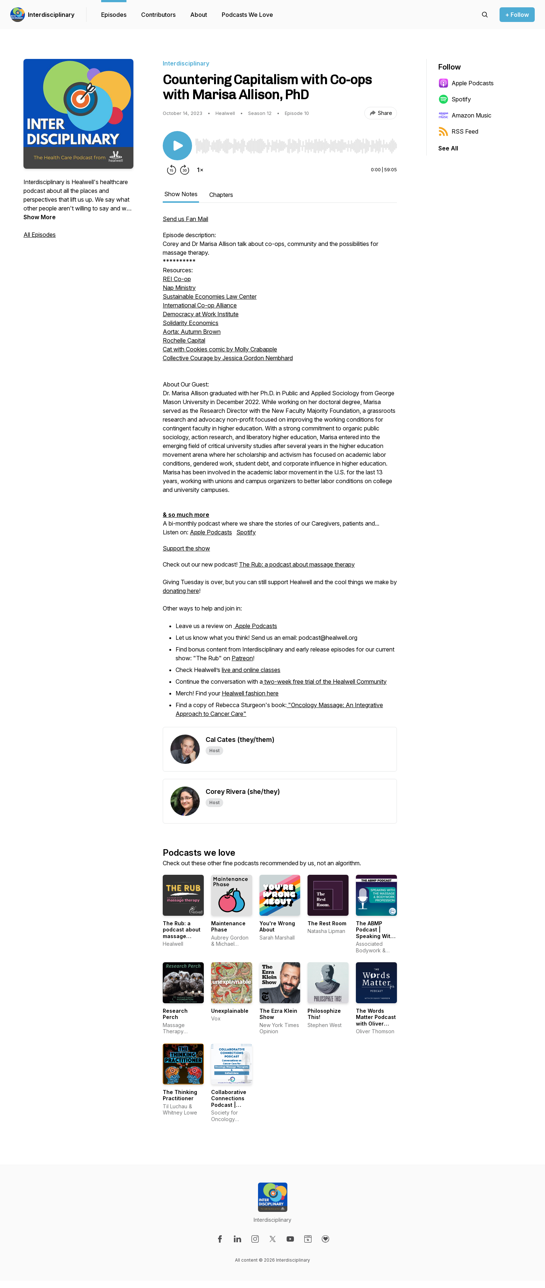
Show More (39, 217)
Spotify (246, 532)
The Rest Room (327, 923)
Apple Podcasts (211, 532)
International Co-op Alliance (200, 305)
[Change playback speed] (200, 170)
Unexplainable (229, 1011)
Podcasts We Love (247, 14)
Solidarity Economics (190, 322)
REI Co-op (177, 279)
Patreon (242, 658)
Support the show (186, 548)
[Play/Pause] (177, 145)
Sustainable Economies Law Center (210, 296)
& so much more (186, 514)
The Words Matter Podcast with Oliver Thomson (376, 1020)
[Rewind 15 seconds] (171, 170)
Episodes (113, 14)
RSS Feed (458, 131)
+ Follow (517, 14)
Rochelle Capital (184, 340)
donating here (181, 590)
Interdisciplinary (51, 14)
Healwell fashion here (250, 693)
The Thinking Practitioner (180, 1095)
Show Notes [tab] (181, 194)
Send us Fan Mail (185, 219)
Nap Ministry (179, 287)
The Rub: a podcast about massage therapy (297, 564)
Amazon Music (464, 115)
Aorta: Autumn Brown (192, 331)
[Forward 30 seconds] (185, 170)
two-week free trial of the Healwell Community (325, 681)
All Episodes (39, 234)
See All (448, 148)
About (198, 14)
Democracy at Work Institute (201, 314)
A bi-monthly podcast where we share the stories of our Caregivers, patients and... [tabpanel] (280, 470)
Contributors (158, 14)
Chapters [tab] (221, 194)
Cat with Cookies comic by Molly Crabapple (220, 349)
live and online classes (251, 669)
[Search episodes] (485, 14)
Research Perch (175, 1014)
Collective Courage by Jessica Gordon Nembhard (228, 358)
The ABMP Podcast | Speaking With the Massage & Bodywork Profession (375, 939)
